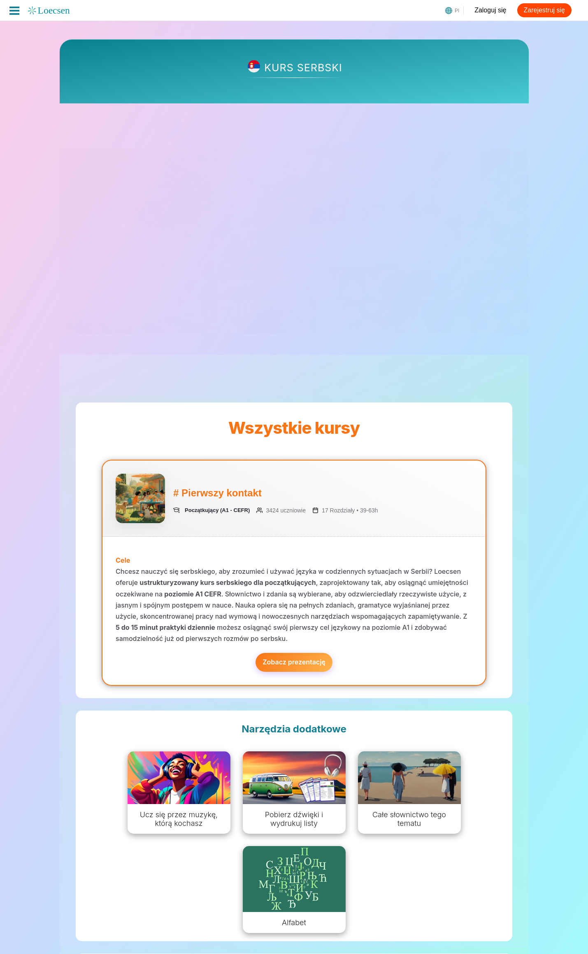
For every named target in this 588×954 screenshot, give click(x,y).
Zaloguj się (490, 10)
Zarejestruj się (544, 10)
